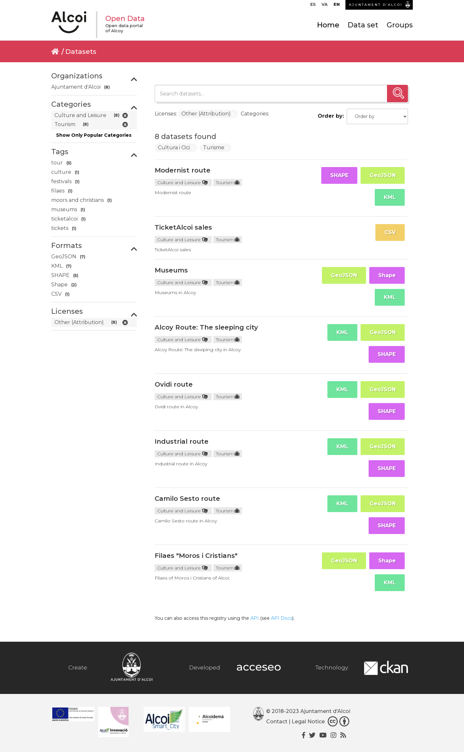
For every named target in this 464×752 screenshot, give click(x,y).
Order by (330, 116)
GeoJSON (383, 175)
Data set (363, 25)
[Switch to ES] (313, 6)
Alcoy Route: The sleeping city (206, 327)
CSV (390, 232)
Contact (276, 721)
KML (390, 197)
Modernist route (182, 170)
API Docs (281, 618)
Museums (171, 270)
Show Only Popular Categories (93, 135)
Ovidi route (174, 384)
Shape (387, 275)
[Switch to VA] (325, 6)
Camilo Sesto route (187, 498)
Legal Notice (308, 721)
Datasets (80, 51)
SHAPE (339, 175)
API (254, 618)
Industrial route (181, 441)
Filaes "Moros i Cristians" (196, 555)
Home (328, 25)
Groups (400, 25)
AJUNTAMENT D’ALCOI (375, 5)
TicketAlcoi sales (183, 227)
